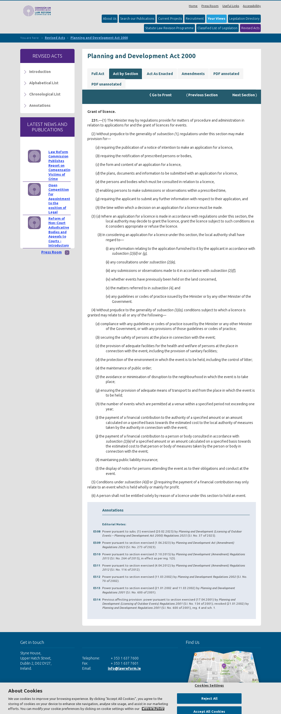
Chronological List (44, 94)
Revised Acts (250, 28)
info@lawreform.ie (124, 668)
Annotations (39, 105)
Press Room (209, 5)
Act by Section (125, 74)
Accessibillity (252, 5)
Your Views (216, 18)
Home (193, 5)
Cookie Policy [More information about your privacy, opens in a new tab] (153, 708)
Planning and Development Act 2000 (99, 37)
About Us (109, 18)
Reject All (209, 698)
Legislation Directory (244, 18)
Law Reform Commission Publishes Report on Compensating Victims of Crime (60, 165)
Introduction (40, 72)
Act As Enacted (160, 74)
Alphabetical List (43, 83)
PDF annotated (226, 74)
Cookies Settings (209, 685)
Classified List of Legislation (217, 28)
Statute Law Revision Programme (169, 28)
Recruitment (195, 18)
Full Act (97, 74)
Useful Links (230, 5)
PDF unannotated (106, 84)
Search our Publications (137, 18)
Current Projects (170, 18)
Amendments (193, 74)
